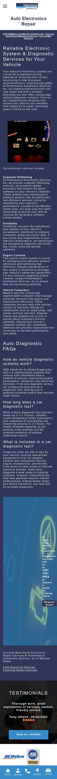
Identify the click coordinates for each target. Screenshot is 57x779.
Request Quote (49, 603)
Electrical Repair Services (20, 670)
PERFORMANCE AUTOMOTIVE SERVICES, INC (23, 34)
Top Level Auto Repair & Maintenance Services (30, 35)
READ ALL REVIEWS (28, 734)
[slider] (28, 720)
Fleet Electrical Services (19, 667)
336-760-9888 (45, 573)
